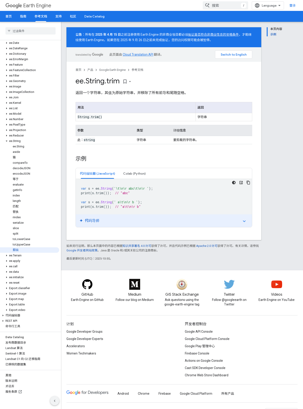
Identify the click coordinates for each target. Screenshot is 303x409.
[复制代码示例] (248, 182)
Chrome (143, 393)
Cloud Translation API (138, 54)
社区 (73, 16)
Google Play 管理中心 (200, 346)
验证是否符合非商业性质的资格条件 (213, 34)
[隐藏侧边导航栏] (54, 400)
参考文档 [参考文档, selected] (40, 16)
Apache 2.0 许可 (206, 246)
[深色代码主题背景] (233, 182)
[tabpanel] (164, 203)
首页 (8, 16)
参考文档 (137, 70)
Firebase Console (197, 353)
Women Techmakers (81, 353)
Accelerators (75, 346)
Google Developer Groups (84, 331)
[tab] (97, 173)
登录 (292, 5)
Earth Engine (28, 5)
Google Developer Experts (84, 339)
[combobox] (225, 5)
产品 (90, 70)
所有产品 (227, 393)
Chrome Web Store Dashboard (206, 375)
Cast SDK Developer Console (205, 368)
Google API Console (199, 331)
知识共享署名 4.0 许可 (136, 246)
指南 (23, 16)
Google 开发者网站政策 (82, 250)
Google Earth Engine (112, 70)
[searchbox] (30, 31)
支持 (58, 16)
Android (123, 393)
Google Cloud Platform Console (207, 339)
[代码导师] (241, 182)
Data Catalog (94, 16)
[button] (29, 43)
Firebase (165, 393)
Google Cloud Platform (196, 393)
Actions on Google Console (204, 360)
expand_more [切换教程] (244, 221)
